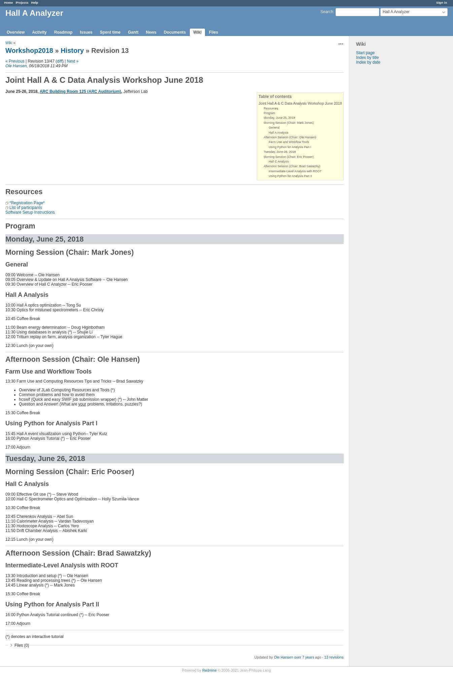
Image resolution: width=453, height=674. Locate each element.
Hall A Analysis (278, 132)
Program (269, 113)
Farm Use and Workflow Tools (289, 142)
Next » (73, 61)
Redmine (209, 670)
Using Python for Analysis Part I (290, 147)
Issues (86, 32)
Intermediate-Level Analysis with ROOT (295, 171)
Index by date (368, 62)
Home (8, 2)
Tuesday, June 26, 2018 (280, 151)
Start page (365, 52)
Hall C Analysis (279, 161)
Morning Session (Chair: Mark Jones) (289, 123)
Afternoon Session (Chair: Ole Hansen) (290, 137)
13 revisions (334, 657)
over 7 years (304, 657)
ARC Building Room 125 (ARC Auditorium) (80, 91)
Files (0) (21, 645)
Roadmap (63, 32)
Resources (271, 108)
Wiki (197, 32)
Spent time (110, 32)
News (151, 32)
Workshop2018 (29, 50)
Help (34, 2)
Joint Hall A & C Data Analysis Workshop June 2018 (300, 103)
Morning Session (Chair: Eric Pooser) (289, 156)
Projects (22, 2)
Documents (175, 32)
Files (213, 32)
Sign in (441, 2)
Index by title (367, 57)
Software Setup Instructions (30, 212)
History (72, 50)
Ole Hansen (16, 66)
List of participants (25, 207)
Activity (39, 32)
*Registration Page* (27, 203)
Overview (16, 32)
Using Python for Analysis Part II (290, 176)
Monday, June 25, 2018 (279, 117)
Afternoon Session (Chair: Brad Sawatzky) (292, 166)
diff (59, 61)
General (274, 127)
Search (326, 11)
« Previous (15, 61)
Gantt (133, 32)
